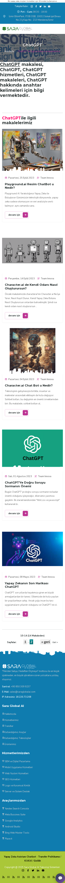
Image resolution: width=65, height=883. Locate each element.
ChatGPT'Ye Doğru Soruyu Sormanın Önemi (25, 484)
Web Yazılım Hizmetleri (15, 773)
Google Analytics (12, 820)
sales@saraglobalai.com (22, 691)
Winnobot (43, 1)
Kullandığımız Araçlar (14, 732)
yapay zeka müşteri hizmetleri (23, 1)
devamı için (18, 215)
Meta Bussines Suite (13, 814)
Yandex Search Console (15, 808)
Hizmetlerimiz (10, 720)
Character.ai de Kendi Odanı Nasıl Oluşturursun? (31, 286)
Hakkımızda (9, 714)
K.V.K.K (28, 860)
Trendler (7, 726)
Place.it (7, 838)
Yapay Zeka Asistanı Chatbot (20, 856)
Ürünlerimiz (9, 744)
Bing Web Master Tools (15, 832)
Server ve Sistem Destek (16, 791)
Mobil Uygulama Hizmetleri (17, 767)
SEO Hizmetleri (11, 779)
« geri (45, 642)
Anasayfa (9, 51)
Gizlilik (37, 860)
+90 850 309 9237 (21, 686)
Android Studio (11, 826)
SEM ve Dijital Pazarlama (16, 761)
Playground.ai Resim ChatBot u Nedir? (29, 185)
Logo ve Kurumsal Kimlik (16, 785)
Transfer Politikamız (49, 856)
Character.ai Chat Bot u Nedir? (29, 385)
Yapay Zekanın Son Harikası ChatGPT (26, 584)
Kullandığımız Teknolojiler (16, 738)
